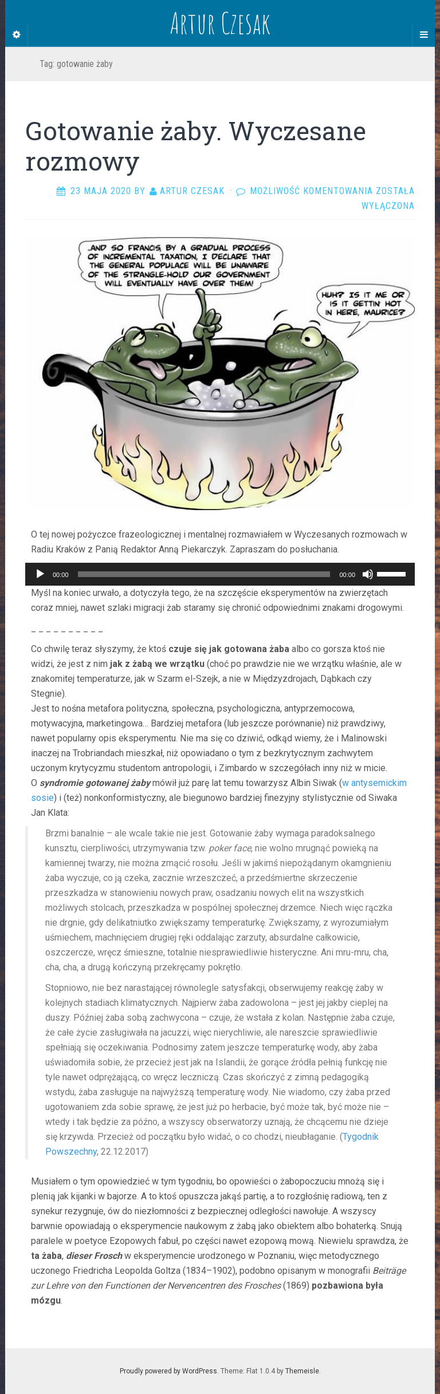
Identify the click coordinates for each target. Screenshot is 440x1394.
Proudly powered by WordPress (168, 1371)
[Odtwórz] (40, 574)
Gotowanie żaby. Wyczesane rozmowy (195, 145)
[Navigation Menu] (423, 34)
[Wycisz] (368, 574)
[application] (220, 574)
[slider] (204, 574)
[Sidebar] (16, 34)
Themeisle (302, 1371)
